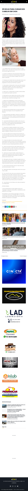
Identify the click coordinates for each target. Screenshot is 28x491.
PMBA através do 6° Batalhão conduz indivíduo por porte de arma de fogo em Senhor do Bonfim (13, 250)
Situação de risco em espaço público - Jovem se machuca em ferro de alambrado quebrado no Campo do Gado (16, 410)
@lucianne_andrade (10, 202)
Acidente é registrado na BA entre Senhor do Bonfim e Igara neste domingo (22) (16, 405)
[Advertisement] (14, 444)
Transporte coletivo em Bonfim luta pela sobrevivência (13, 236)
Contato (2, 4)
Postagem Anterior (5, 256)
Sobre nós (17, 4)
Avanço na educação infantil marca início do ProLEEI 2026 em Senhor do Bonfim (13, 224)
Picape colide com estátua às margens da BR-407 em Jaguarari (16, 422)
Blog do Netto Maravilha (8, 489)
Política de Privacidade (9, 4)
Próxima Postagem (23, 256)
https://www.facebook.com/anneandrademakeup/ (12, 201)
